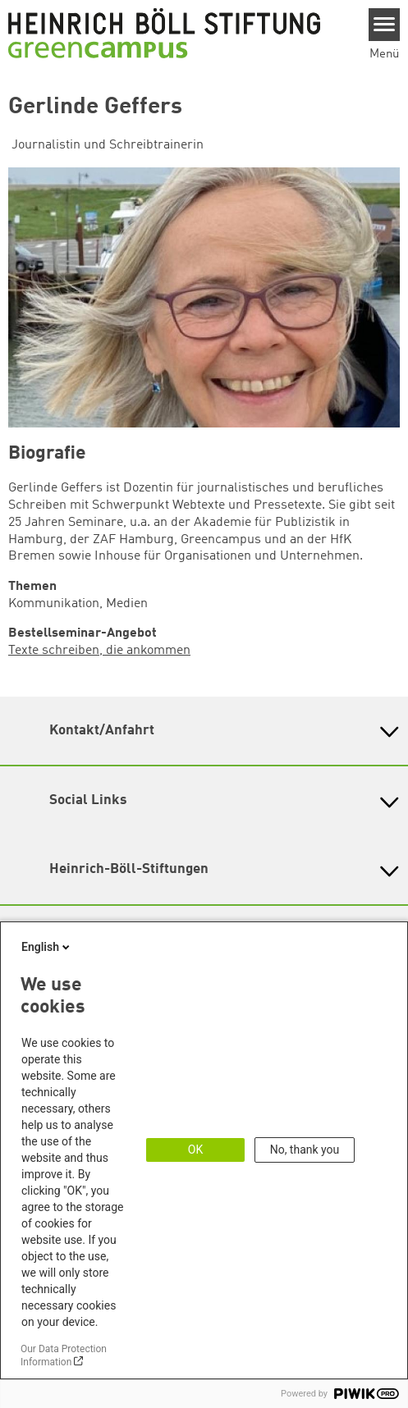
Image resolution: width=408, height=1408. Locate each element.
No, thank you (305, 1149)
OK (195, 1149)
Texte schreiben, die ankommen (99, 650)
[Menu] (385, 24)
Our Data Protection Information (64, 1355)
